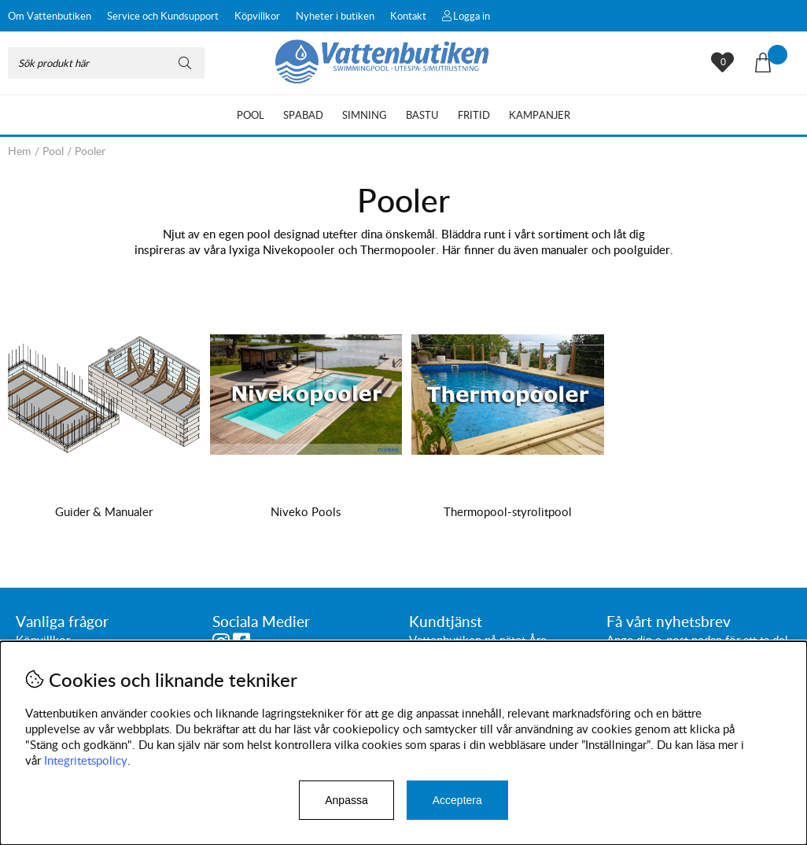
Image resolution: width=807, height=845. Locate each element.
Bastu (422, 115)
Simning (364, 115)
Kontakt (408, 16)
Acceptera (457, 800)
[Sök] (106, 63)
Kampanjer (539, 115)
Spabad (303, 115)
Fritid (474, 115)
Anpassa (346, 800)
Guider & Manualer (103, 511)
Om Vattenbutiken (49, 16)
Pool (250, 115)
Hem (19, 150)
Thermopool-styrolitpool (504, 511)
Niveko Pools (303, 511)
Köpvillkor (257, 16)
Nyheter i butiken (335, 16)
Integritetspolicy (85, 760)
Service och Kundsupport (163, 16)
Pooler (90, 150)
